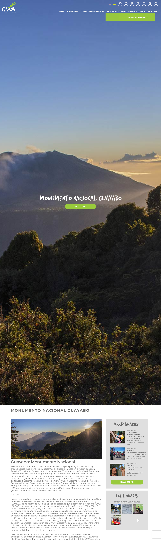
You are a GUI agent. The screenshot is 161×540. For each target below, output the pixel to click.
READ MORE (127, 482)
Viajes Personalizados (92, 11)
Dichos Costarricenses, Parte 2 (135, 468)
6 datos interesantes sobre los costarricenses (136, 452)
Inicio (61, 11)
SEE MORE (80, 207)
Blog (142, 11)
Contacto (152, 11)
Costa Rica (112, 11)
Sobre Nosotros (129, 11)
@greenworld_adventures (127, 502)
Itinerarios (72, 11)
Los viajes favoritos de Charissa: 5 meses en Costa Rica (135, 435)
